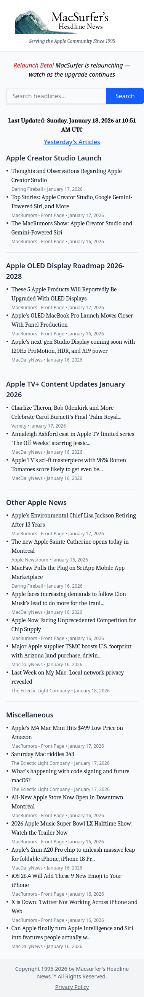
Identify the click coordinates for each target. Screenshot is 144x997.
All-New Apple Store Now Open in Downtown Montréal (67, 802)
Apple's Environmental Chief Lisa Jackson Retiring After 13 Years (73, 520)
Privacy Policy (72, 987)
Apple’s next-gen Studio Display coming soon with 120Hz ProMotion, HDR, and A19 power (73, 346)
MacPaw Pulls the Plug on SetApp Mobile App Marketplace (68, 572)
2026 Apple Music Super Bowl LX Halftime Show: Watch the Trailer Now (72, 828)
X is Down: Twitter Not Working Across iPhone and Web (74, 907)
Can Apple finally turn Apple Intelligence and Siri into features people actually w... (72, 933)
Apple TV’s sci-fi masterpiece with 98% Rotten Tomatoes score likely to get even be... (68, 465)
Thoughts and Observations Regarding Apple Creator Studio (66, 176)
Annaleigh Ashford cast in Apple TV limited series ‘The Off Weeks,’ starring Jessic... (72, 439)
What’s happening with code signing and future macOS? (70, 776)
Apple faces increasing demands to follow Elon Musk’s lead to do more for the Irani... (68, 599)
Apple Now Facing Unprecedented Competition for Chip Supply (73, 625)
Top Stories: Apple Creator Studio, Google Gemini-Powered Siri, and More (72, 202)
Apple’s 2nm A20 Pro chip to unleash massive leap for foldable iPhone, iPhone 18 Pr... (73, 854)
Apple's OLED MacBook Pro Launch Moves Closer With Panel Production (72, 320)
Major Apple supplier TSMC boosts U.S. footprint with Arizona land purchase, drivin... (71, 651)
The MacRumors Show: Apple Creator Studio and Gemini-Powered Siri (71, 228)
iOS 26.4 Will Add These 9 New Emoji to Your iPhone (66, 880)
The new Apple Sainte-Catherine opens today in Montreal (70, 546)
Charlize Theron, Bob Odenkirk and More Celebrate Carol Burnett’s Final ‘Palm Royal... (66, 412)
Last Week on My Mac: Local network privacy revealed (67, 677)
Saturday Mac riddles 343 (42, 754)
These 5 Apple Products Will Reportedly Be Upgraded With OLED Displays (64, 294)
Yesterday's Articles (72, 142)
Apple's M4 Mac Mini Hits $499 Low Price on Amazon (67, 733)
